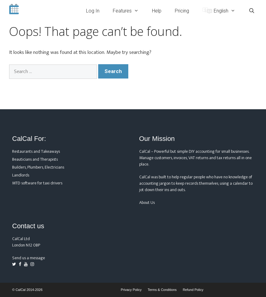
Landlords (20, 175)
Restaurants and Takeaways (36, 151)
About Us (147, 202)
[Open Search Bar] (251, 11)
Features (129, 11)
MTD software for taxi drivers (37, 183)
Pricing (182, 11)
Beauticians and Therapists (35, 159)
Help (156, 11)
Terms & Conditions (162, 290)
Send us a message (28, 257)
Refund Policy (193, 290)
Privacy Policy (131, 290)
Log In (92, 11)
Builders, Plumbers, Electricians (38, 167)
